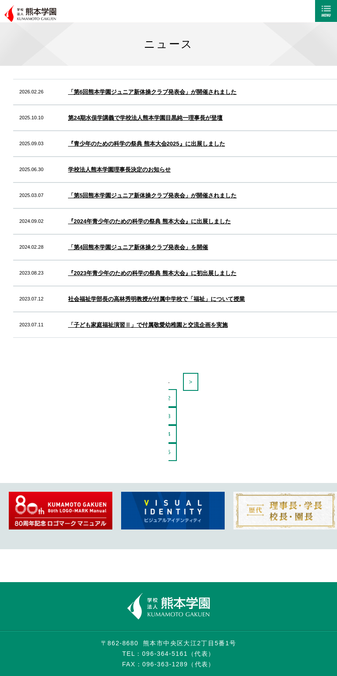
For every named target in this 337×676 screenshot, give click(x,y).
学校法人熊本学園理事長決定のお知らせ (119, 169)
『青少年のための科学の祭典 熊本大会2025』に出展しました (146, 143)
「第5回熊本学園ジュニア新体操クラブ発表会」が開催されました (152, 195)
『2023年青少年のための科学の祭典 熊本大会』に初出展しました (152, 273)
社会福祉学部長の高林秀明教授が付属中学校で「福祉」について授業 (156, 299)
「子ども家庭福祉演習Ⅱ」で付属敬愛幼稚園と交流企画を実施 (148, 325)
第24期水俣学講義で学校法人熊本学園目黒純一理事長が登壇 (145, 117)
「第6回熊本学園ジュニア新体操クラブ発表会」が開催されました (152, 92)
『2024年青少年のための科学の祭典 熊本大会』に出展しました (149, 221)
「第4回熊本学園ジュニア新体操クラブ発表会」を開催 (138, 247)
